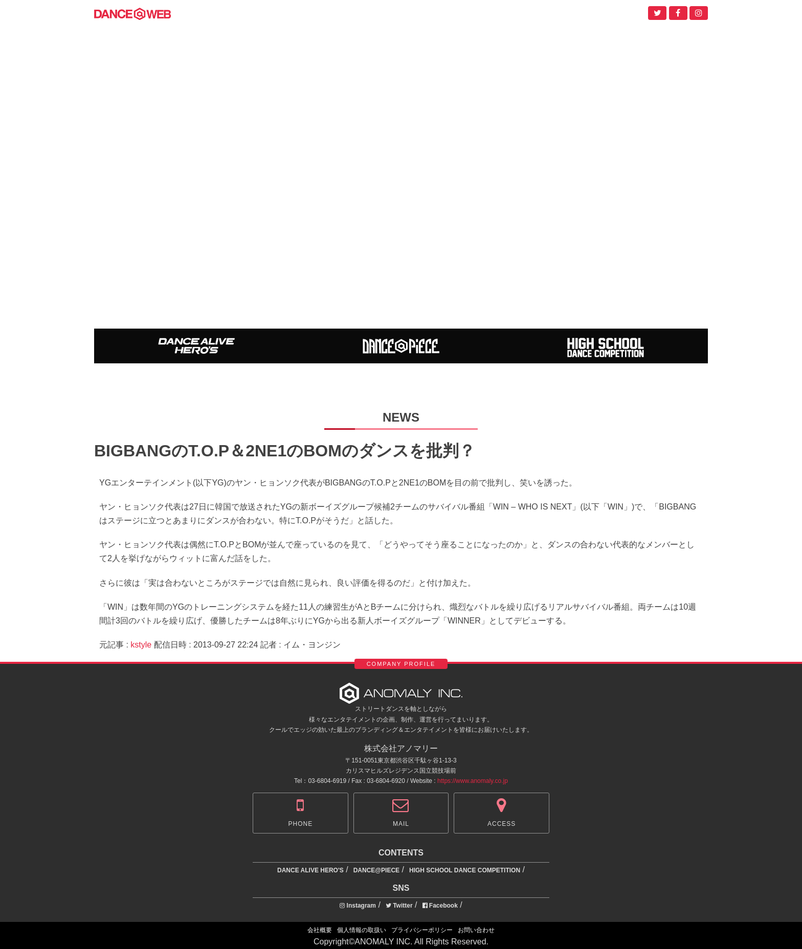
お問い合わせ (476, 930)
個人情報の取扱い (361, 930)
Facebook (440, 905)
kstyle (140, 644)
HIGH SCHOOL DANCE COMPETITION (464, 870)
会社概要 (319, 930)
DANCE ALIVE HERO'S (310, 870)
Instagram (358, 905)
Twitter (399, 905)
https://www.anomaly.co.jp (472, 780)
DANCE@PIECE (376, 870)
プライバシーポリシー (422, 930)
